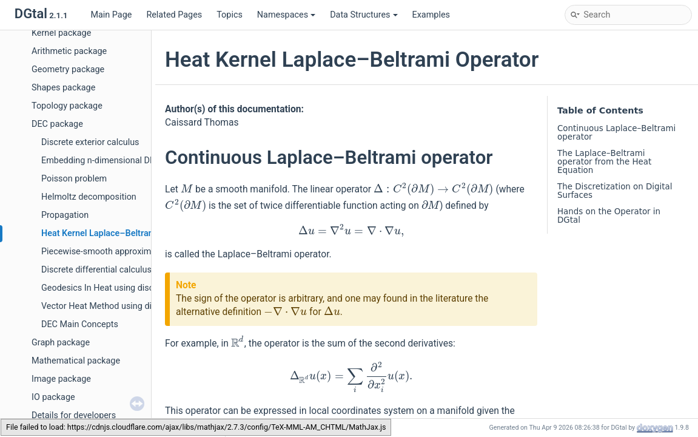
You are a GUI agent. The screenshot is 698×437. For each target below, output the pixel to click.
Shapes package (63, 88)
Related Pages (174, 15)
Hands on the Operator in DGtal (608, 216)
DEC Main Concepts (79, 324)
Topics (229, 15)
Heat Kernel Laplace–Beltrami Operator (118, 233)
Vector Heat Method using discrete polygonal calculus (145, 306)
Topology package (67, 106)
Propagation (65, 215)
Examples (431, 15)
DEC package (57, 124)
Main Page (111, 15)
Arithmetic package (69, 51)
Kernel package (61, 33)
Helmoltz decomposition (88, 197)
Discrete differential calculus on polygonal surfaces (140, 270)
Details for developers (74, 415)
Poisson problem (74, 179)
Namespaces (286, 15)
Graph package (61, 342)
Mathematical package (76, 361)
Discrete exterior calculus (90, 142)
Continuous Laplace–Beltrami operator (616, 132)
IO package (53, 397)
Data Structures (363, 15)
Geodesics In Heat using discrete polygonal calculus (142, 288)
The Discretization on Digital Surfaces (614, 191)
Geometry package (68, 69)
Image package (61, 379)
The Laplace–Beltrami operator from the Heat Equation (604, 162)
